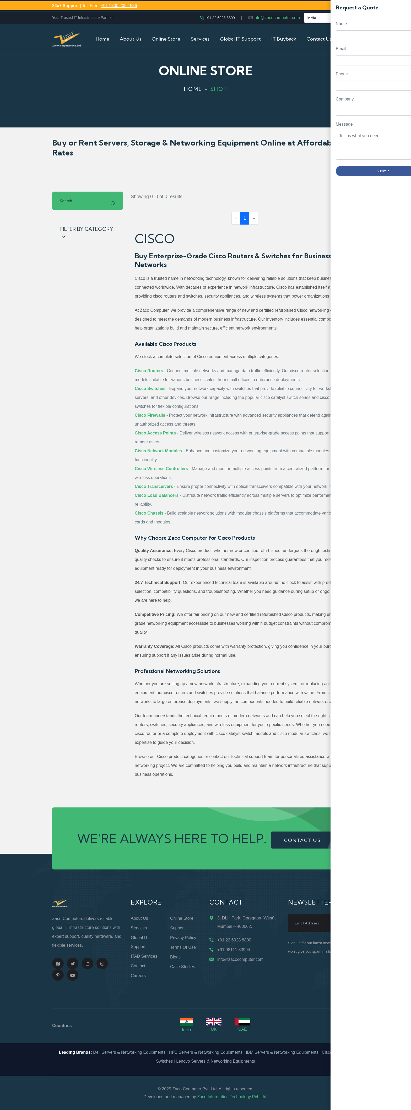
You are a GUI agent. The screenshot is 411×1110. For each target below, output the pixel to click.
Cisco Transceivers (154, 486)
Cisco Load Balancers (157, 495)
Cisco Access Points (155, 433)
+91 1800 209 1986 (119, 5)
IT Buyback (283, 39)
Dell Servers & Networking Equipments (129, 1052)
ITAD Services (144, 956)
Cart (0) (350, 39)
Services (200, 39)
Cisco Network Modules (158, 451)
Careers (138, 975)
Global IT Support (240, 39)
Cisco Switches (150, 388)
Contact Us (319, 39)
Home (102, 39)
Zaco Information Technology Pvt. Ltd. (232, 1097)
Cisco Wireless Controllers (161, 468)
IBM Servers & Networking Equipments (282, 1052)
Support (177, 928)
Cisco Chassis (149, 513)
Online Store (166, 39)
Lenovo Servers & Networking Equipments (215, 1061)
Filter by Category (86, 232)
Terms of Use (183, 947)
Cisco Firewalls (150, 415)
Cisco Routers (149, 371)
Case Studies (182, 966)
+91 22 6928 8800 (220, 18)
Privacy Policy (183, 937)
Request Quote (401, 444)
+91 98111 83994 (233, 949)
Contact (138, 966)
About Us (130, 39)
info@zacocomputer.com (277, 17)
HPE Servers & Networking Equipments (205, 1052)
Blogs (175, 957)
